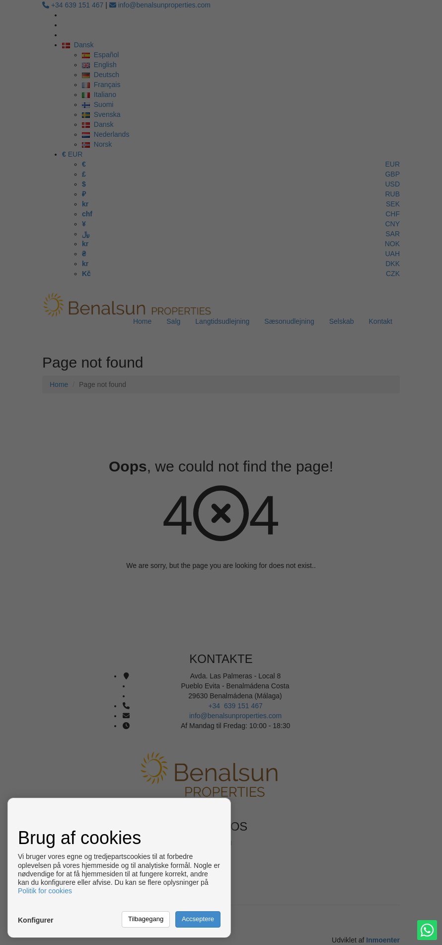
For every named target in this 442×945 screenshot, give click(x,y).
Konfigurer (36, 920)
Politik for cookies (45, 891)
